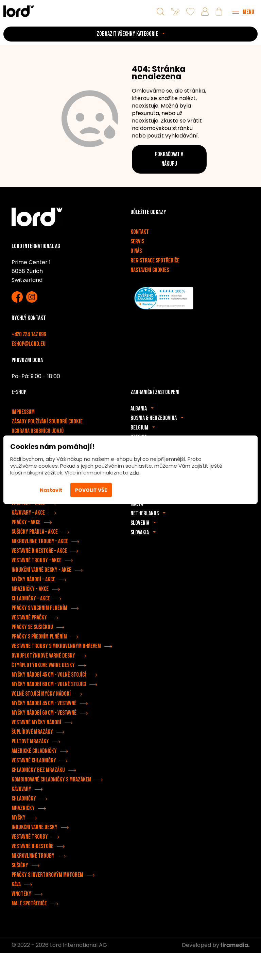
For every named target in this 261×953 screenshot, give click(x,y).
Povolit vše (91, 490)
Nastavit (51, 490)
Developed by (215, 945)
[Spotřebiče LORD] (18, 11)
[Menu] (243, 11)
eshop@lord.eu (29, 344)
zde (134, 472)
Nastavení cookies (149, 270)
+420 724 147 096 (29, 334)
